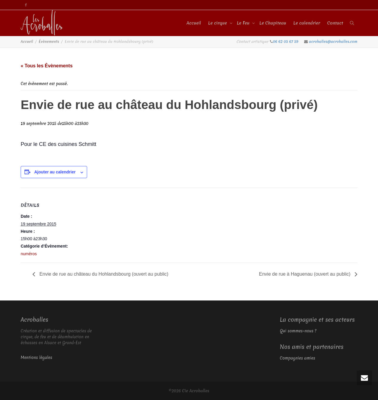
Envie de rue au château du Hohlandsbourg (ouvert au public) (103, 274)
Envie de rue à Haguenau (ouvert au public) (305, 274)
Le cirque (218, 23)
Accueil (194, 23)
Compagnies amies (297, 358)
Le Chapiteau (272, 23)
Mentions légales (36, 357)
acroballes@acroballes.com (333, 41)
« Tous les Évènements (47, 65)
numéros (29, 253)
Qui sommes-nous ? (298, 331)
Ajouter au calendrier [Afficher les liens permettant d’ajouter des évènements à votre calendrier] (55, 172)
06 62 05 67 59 (286, 41)
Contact (335, 23)
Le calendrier (306, 23)
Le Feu (244, 23)
